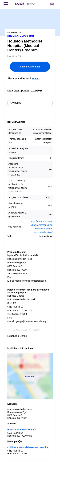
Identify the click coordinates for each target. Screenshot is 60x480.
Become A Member (30, 66)
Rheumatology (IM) (20, 36)
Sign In (35, 78)
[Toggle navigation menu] (6, 4)
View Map (30, 376)
